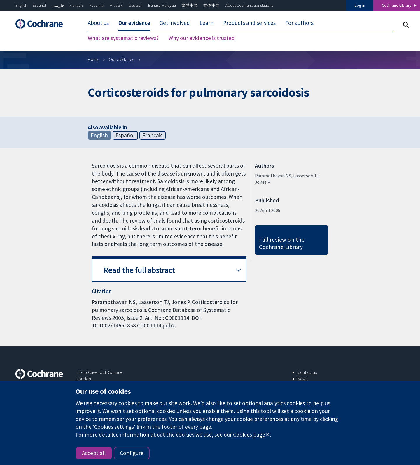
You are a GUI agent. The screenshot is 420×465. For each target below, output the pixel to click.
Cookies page (249, 434)
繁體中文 (189, 5)
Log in (360, 5)
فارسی (58, 5)
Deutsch (136, 5)
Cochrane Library (397, 5)
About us (98, 22)
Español (39, 5)
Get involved (175, 22)
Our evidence (134, 22)
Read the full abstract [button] (139, 270)
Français (76, 5)
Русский (96, 5)
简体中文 (211, 5)
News (302, 378)
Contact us (307, 372)
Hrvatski (116, 5)
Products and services (249, 22)
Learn (207, 22)
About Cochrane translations (249, 5)
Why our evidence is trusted (202, 37)
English (21, 5)
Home (94, 59)
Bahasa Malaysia (162, 5)
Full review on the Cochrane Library (281, 243)
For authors (299, 22)
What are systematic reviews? (123, 37)
